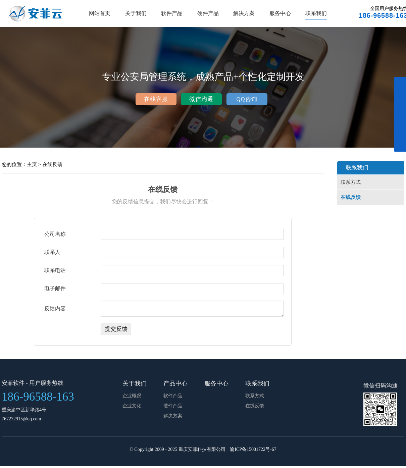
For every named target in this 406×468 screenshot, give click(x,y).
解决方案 (244, 13)
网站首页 (99, 13)
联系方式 (351, 182)
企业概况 (131, 397)
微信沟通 (201, 99)
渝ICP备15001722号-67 (253, 451)
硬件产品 (208, 13)
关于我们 (136, 13)
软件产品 (172, 13)
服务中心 (280, 13)
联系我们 (316, 13)
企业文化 (131, 407)
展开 (400, 118)
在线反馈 (52, 164)
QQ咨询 (246, 99)
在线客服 (156, 99)
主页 (32, 164)
